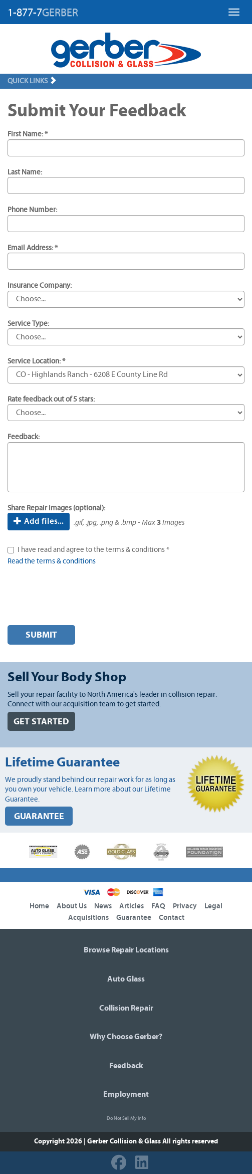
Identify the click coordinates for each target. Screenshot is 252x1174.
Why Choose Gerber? (126, 1036)
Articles (131, 906)
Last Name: (25, 172)
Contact (171, 917)
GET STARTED (41, 721)
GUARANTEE (39, 816)
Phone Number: (32, 210)
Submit (41, 635)
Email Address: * (33, 248)
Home (39, 906)
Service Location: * (36, 361)
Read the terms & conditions (52, 561)
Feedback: (24, 437)
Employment (126, 1094)
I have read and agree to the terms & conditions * (93, 549)
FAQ (158, 906)
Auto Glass (126, 979)
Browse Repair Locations (126, 949)
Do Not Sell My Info (126, 1118)
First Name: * (28, 134)
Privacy (185, 906)
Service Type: (28, 323)
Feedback (126, 1065)
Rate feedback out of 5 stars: (51, 399)
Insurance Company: (40, 285)
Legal (213, 906)
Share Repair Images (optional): (56, 508)
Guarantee (133, 917)
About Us (72, 906)
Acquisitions (88, 917)
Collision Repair (126, 1008)
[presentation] (84, 598)
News (103, 906)
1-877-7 (43, 12)
